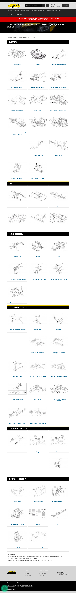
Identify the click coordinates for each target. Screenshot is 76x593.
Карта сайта (41, 575)
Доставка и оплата (16, 1)
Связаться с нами (25, 1)
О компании (9, 1)
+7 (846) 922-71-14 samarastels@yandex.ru (54, 5)
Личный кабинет (33, 1)
